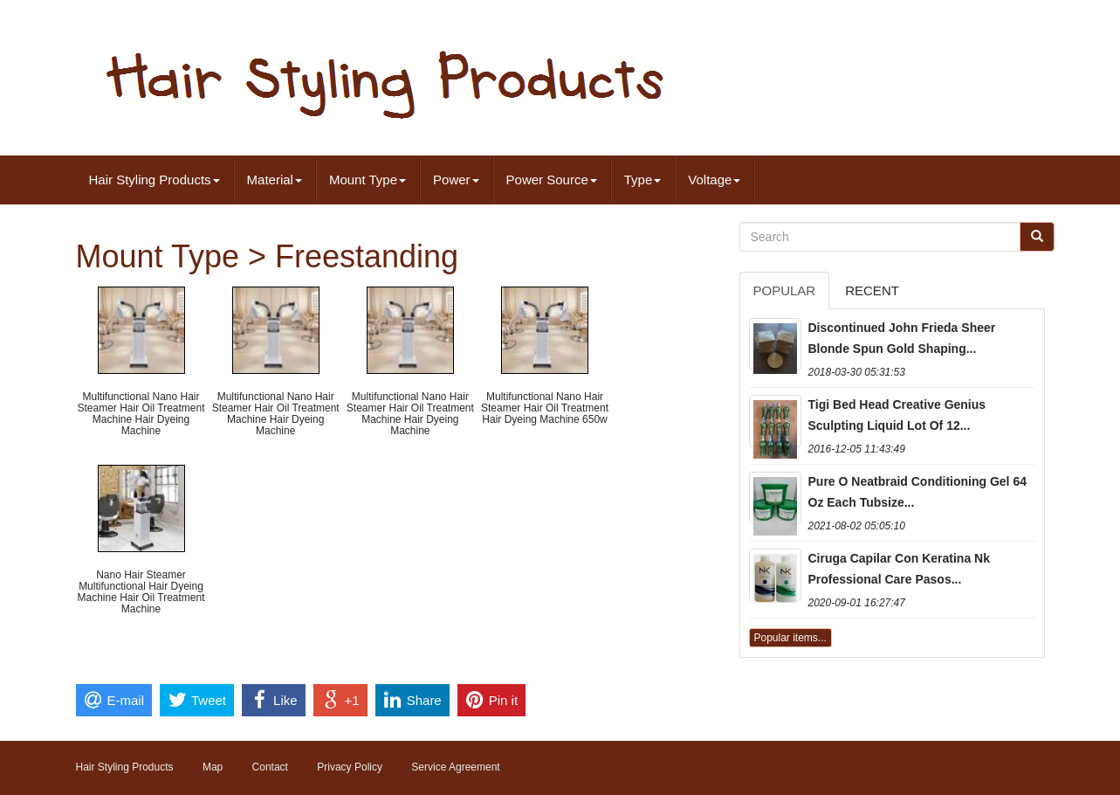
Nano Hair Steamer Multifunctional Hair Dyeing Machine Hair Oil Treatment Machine (140, 592)
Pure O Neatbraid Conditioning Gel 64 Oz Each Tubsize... (917, 491)
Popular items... (790, 638)
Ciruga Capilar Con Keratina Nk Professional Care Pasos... (899, 568)
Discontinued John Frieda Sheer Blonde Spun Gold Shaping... (902, 338)
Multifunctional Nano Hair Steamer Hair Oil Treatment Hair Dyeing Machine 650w (544, 408)
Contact (270, 767)
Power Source (551, 179)
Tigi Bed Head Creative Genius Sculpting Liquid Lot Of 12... (897, 415)
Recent (872, 290)
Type (643, 179)
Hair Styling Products (154, 179)
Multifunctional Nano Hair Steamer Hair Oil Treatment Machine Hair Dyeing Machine (140, 414)
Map (213, 767)
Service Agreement (455, 767)
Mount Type (367, 179)
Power (456, 179)
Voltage (714, 179)
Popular (784, 290)
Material (274, 179)
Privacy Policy (349, 767)
